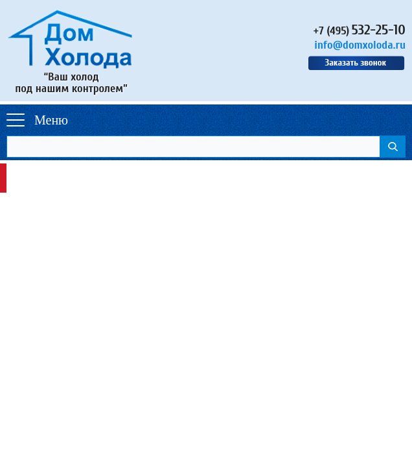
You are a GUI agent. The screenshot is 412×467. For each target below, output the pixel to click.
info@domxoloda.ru (360, 45)
